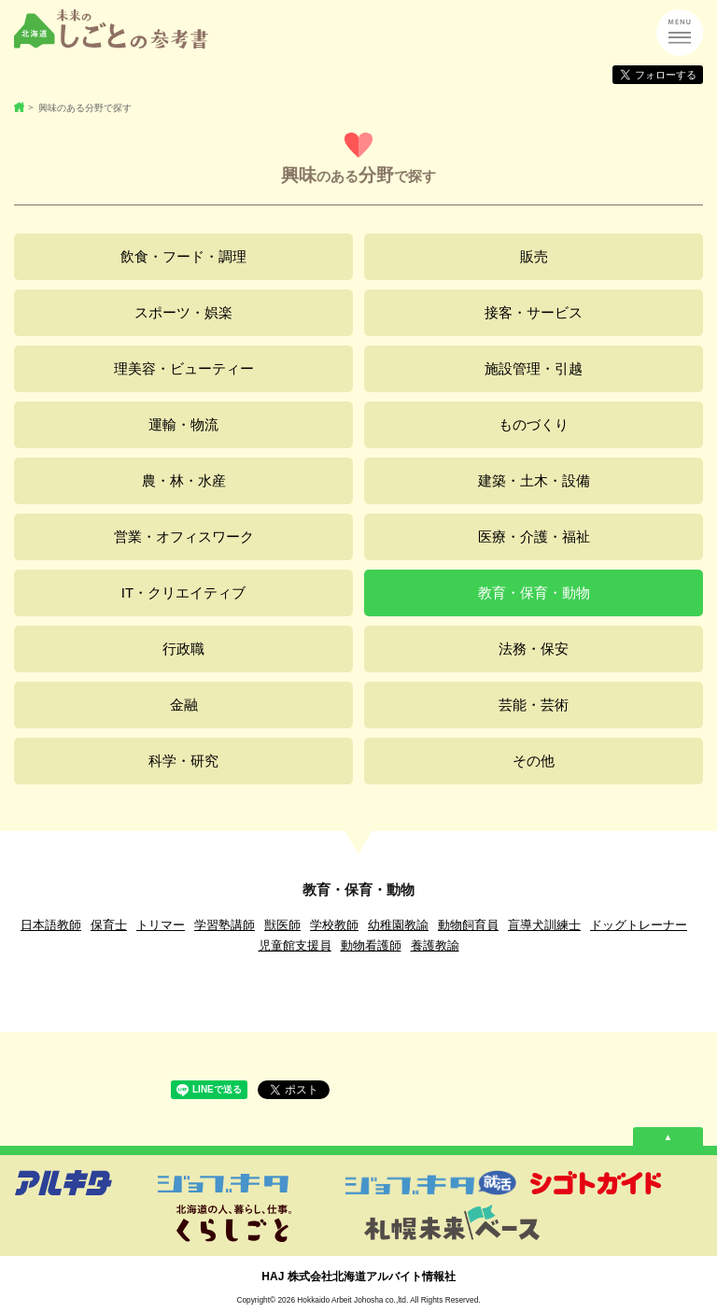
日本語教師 (51, 925)
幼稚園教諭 (398, 925)
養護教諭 (435, 945)
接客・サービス (534, 312)
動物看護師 (371, 945)
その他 (534, 761)
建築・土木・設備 (534, 480)
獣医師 (282, 925)
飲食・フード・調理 (183, 256)
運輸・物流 (183, 424)
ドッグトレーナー (638, 925)
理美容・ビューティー (184, 368)
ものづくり (534, 424)
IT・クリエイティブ (183, 592)
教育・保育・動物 (534, 592)
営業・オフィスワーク (184, 536)
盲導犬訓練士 (544, 925)
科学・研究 (183, 761)
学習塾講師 (224, 925)
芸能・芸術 (534, 704)
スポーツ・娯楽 (183, 312)
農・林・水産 (184, 480)
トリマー (160, 925)
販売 (534, 256)
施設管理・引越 (534, 368)
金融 (184, 704)
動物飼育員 (468, 925)
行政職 (183, 648)
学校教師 (334, 925)
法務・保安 (534, 648)
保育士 (109, 925)
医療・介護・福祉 (534, 536)
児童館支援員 (295, 945)
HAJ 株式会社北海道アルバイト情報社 (358, 1276)
